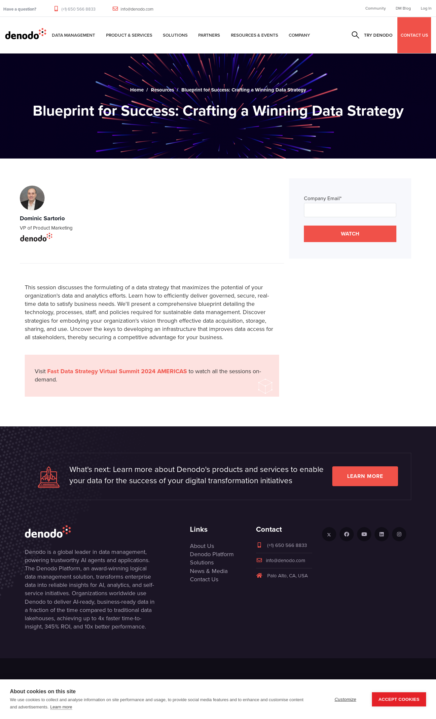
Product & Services (129, 35)
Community (375, 8)
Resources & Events (254, 35)
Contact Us (204, 579)
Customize (345, 699)
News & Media (209, 571)
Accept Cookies (399, 699)
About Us (202, 546)
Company (299, 35)
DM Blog (403, 8)
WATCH (350, 233)
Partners (209, 35)
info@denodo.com (137, 9)
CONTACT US (414, 35)
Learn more (365, 476)
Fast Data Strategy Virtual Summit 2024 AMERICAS (117, 371)
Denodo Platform (212, 554)
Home (137, 89)
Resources (162, 89)
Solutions (175, 35)
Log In (426, 8)
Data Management (73, 35)
